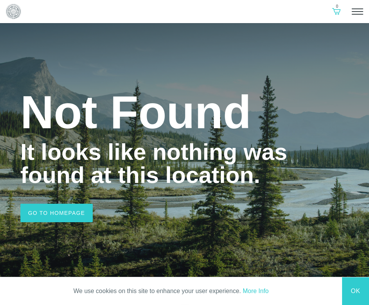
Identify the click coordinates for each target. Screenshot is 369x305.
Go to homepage (56, 213)
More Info (256, 291)
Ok (356, 291)
